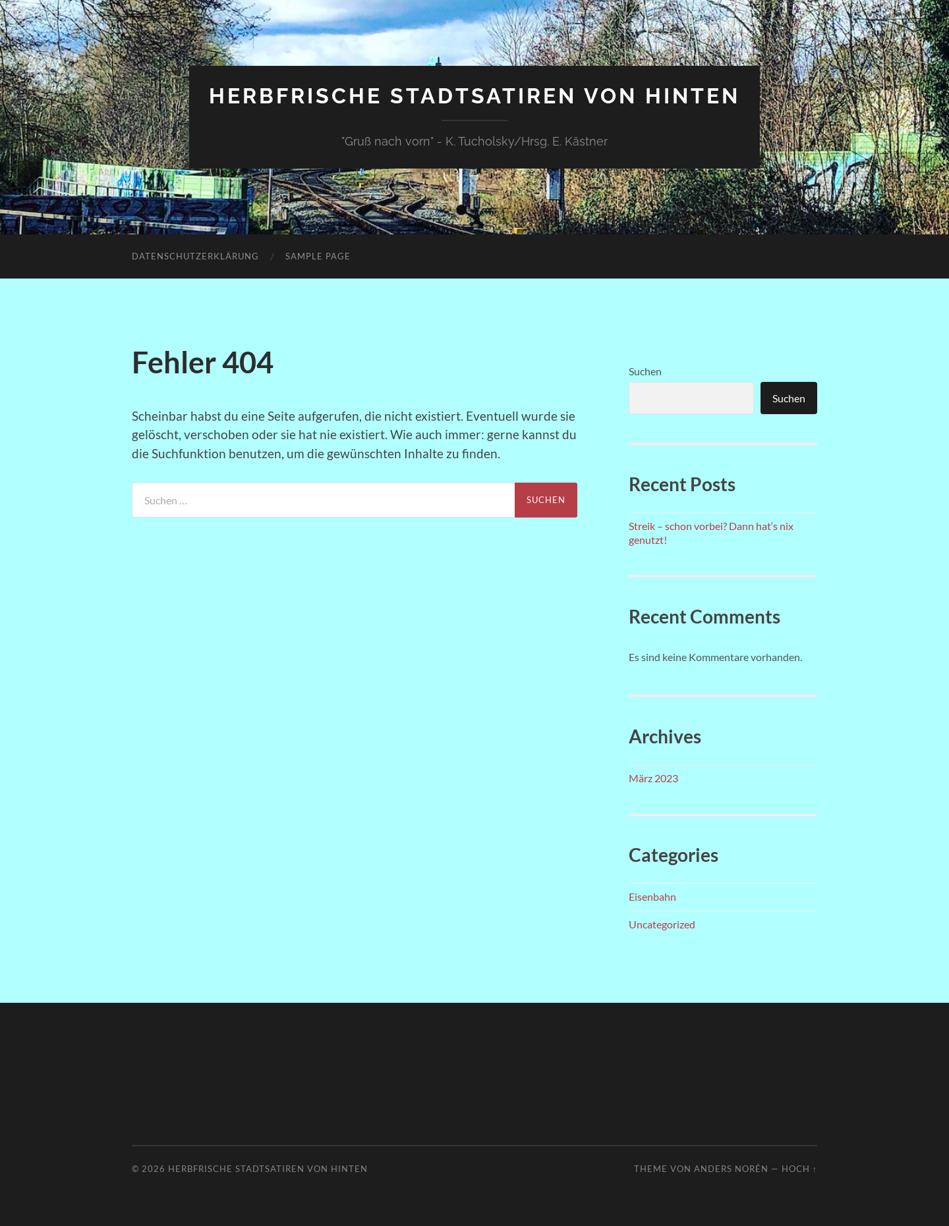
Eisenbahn (652, 896)
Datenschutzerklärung (195, 256)
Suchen (645, 371)
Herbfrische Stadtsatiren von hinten (474, 96)
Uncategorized (662, 924)
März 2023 (653, 778)
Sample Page (318, 256)
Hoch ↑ (799, 1168)
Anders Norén (731, 1168)
